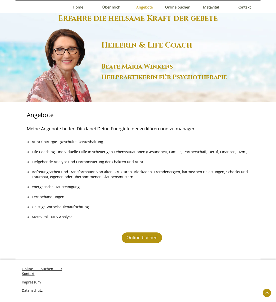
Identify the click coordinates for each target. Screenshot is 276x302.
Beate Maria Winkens (137, 67)
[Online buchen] (142, 237)
